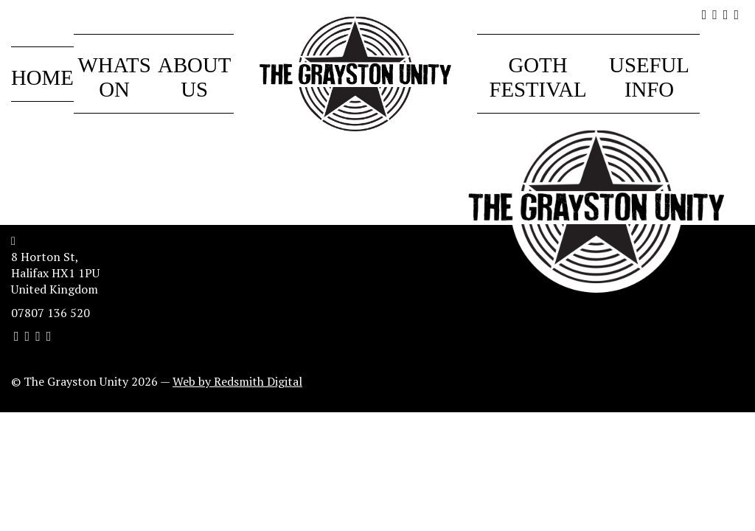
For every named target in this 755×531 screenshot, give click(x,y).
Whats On (113, 77)
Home (42, 77)
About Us (194, 77)
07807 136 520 (50, 313)
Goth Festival (537, 77)
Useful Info (649, 77)
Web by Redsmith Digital (237, 381)
